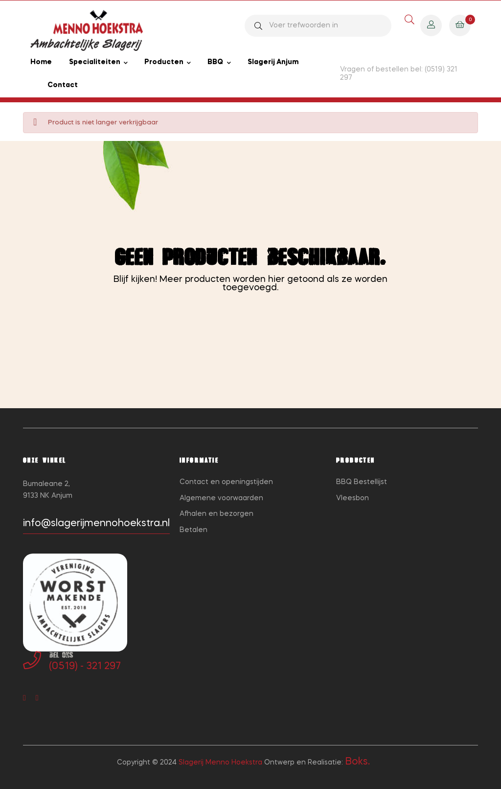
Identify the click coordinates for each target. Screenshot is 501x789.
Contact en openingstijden (226, 482)
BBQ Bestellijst (361, 482)
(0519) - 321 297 (85, 667)
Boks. (357, 762)
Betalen (193, 530)
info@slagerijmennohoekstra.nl (96, 524)
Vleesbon (352, 498)
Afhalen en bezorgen (216, 514)
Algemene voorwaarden (221, 498)
